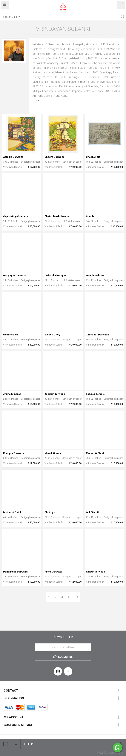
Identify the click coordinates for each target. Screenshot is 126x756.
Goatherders (10, 334)
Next (76, 597)
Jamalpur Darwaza (97, 334)
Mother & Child (95, 453)
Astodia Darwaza (13, 156)
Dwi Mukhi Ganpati (55, 275)
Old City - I (50, 512)
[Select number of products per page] (5, 744)
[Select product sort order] (15, 744)
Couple (90, 216)
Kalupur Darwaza (54, 394)
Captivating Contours (15, 216)
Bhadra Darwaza (54, 156)
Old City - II (92, 512)
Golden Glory (52, 334)
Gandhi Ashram (95, 275)
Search (122, 17)
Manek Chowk (52, 453)
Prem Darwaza (53, 571)
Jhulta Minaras (12, 394)
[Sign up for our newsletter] (63, 647)
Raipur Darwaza (95, 571)
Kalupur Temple (95, 394)
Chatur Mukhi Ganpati (57, 216)
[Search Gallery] (59, 17)
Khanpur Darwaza (13, 453)
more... (37, 100)
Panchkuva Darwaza (15, 571)
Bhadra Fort (93, 156)
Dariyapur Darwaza (14, 275)
